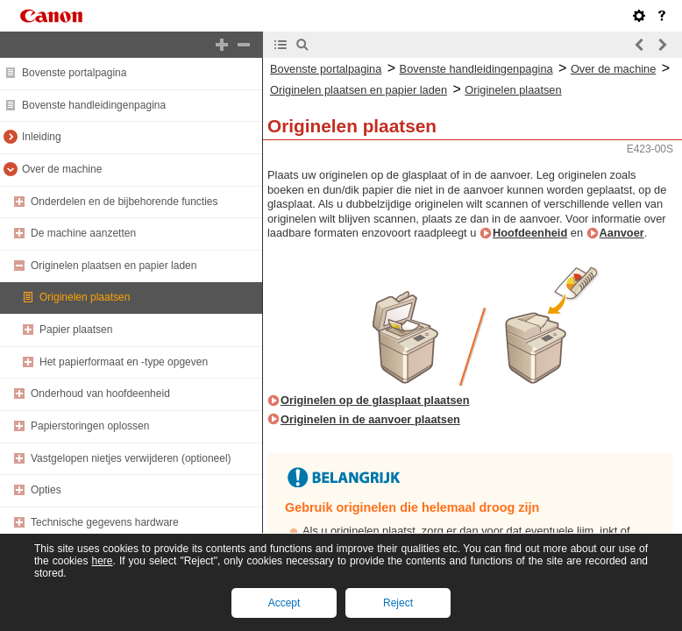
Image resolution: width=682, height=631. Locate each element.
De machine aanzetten (83, 233)
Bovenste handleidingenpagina (94, 105)
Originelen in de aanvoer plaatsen (370, 419)
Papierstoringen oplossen (90, 426)
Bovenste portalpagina (74, 73)
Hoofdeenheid (530, 232)
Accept (284, 603)
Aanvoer (622, 232)
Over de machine (62, 169)
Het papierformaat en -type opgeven (123, 362)
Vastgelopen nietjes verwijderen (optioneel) (131, 458)
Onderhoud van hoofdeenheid (100, 393)
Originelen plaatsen (84, 297)
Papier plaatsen (75, 329)
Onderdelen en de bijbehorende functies (124, 201)
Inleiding (41, 137)
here (101, 561)
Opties (46, 490)
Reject (398, 603)
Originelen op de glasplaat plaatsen (375, 400)
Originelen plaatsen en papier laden (113, 265)
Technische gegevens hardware (105, 522)
